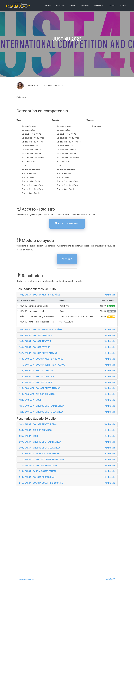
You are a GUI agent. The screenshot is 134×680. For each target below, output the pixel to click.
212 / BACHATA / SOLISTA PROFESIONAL (39, 465)
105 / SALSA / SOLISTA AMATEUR (35, 341)
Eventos (73, 5)
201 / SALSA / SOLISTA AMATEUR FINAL (38, 424)
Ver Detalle (110, 295)
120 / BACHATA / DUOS (30, 400)
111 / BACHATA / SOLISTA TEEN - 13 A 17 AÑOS (42, 365)
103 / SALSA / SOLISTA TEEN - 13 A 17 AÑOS (40, 329)
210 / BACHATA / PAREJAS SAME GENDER (39, 453)
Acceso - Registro (67, 223)
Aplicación (85, 5)
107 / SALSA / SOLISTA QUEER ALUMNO (38, 353)
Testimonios (98, 5)
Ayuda (67, 259)
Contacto (111, 5)
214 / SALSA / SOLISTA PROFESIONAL (37, 477)
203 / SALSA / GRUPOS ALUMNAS (35, 430)
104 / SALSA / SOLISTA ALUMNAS (35, 335)
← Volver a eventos (26, 579)
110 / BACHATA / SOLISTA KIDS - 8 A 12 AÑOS (41, 359)
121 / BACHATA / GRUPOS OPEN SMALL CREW (41, 406)
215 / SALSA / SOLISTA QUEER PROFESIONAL (41, 483)
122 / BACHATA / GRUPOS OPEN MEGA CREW (41, 412)
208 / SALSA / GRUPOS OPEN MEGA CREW (39, 448)
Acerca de (47, 5)
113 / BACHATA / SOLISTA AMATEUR (36, 376)
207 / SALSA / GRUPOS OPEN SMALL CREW (40, 442)
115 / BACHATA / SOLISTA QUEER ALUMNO (40, 388)
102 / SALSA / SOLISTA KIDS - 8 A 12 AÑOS (39, 295)
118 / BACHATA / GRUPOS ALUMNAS (37, 394)
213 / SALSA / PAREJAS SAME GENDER (38, 471)
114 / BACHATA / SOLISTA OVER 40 (36, 382)
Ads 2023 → (112, 579)
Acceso (122, 5)
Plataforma (60, 5)
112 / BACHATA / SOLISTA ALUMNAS (37, 370)
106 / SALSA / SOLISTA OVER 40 (34, 347)
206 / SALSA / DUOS (29, 436)
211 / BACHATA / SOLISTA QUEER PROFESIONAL (42, 459)
